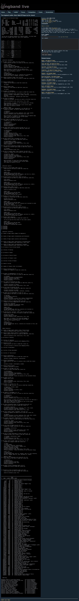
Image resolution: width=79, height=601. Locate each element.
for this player (47, 22)
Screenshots (49, 12)
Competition (31, 12)
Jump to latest (45, 25)
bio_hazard (54, 28)
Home (3, 12)
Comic (41, 12)
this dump (46, 19)
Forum (23, 12)
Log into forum (64, 36)
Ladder (16, 12)
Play (9, 12)
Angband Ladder (52, 21)
